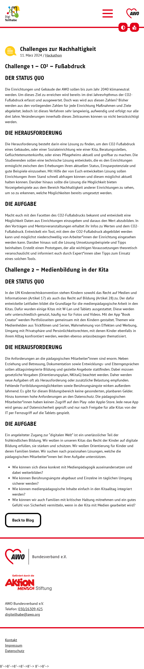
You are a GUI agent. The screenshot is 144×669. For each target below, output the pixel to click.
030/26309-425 (30, 609)
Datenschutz (14, 650)
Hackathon (53, 55)
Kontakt (11, 640)
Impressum (13, 645)
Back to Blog (23, 520)
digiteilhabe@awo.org (22, 614)
